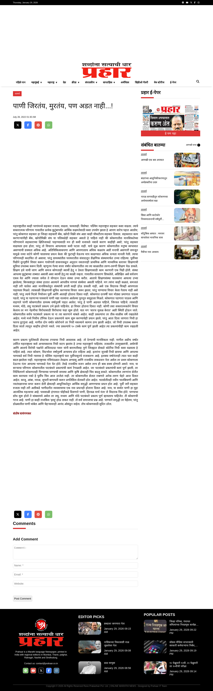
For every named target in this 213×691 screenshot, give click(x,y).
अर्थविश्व (125, 82)
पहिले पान (21, 82)
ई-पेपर (173, 82)
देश (64, 82)
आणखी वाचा (193, 145)
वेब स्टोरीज (159, 82)
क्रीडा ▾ (75, 82)
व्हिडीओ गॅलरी (141, 82)
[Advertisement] (106, 33)
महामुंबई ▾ (36, 82)
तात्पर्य (17, 93)
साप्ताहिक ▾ (109, 82)
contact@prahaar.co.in (47, 663)
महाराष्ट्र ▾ (52, 82)
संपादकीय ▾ (91, 82)
